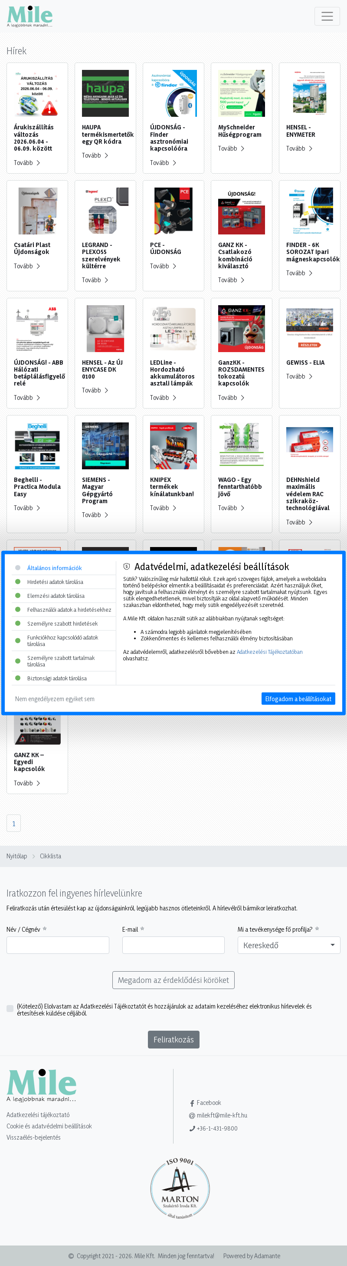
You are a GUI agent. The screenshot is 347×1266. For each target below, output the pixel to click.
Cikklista (50, 856)
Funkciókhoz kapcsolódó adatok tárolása (56, 640)
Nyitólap (17, 856)
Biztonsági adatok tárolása (51, 677)
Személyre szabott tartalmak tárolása (55, 660)
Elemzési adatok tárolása (50, 595)
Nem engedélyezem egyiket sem (55, 698)
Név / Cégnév (23, 929)
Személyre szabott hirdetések (56, 623)
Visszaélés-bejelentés (34, 1137)
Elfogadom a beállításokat (298, 698)
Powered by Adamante (251, 1255)
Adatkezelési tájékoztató (38, 1114)
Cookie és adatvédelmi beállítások (49, 1126)
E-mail (130, 929)
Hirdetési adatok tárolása (49, 581)
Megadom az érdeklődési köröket (173, 980)
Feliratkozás (174, 1039)
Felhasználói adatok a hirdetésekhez (63, 609)
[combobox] (289, 945)
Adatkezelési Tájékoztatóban (270, 651)
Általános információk (48, 567)
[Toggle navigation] (327, 16)
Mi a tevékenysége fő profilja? (275, 929)
